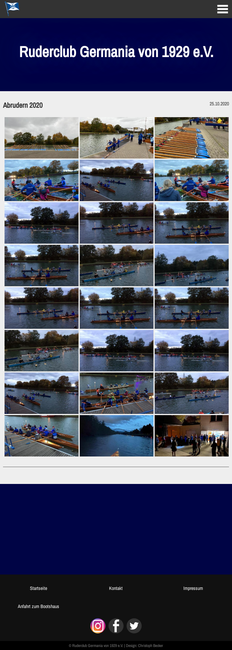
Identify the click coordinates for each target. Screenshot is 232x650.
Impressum (193, 588)
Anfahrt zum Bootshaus (38, 606)
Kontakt (116, 588)
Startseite (38, 588)
